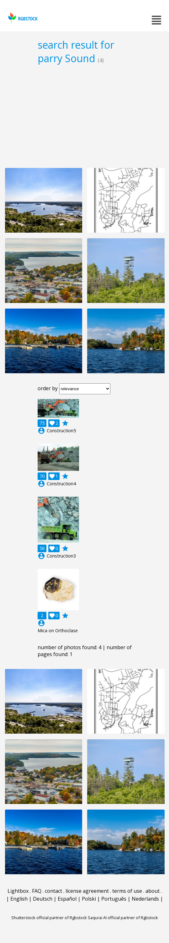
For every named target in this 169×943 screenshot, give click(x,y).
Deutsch (42, 898)
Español (67, 898)
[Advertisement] (84, 116)
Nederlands (145, 898)
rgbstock (22, 17)
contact (53, 890)
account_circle (41, 430)
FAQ (36, 890)
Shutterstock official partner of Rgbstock (49, 917)
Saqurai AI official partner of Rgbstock (123, 917)
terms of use (127, 890)
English (19, 898)
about (152, 890)
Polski (89, 898)
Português (113, 898)
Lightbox (18, 890)
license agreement (87, 890)
